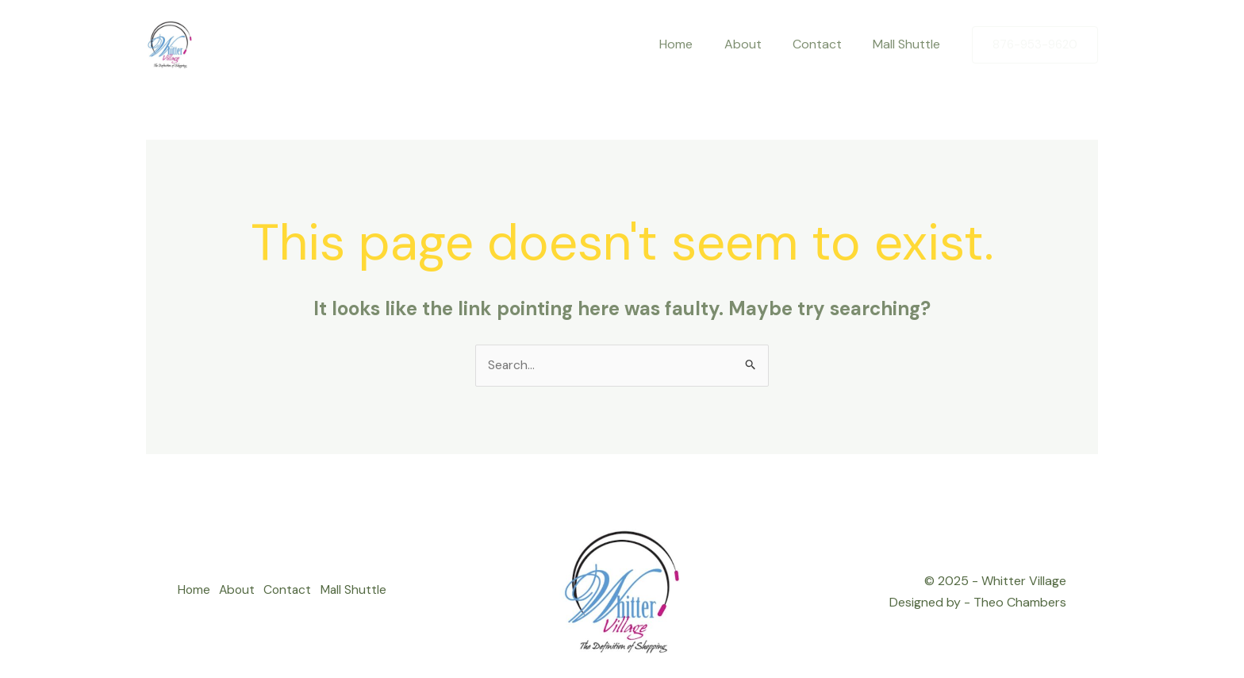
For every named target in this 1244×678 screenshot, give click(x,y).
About (241, 592)
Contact (296, 592)
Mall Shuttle (367, 592)
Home (194, 592)
